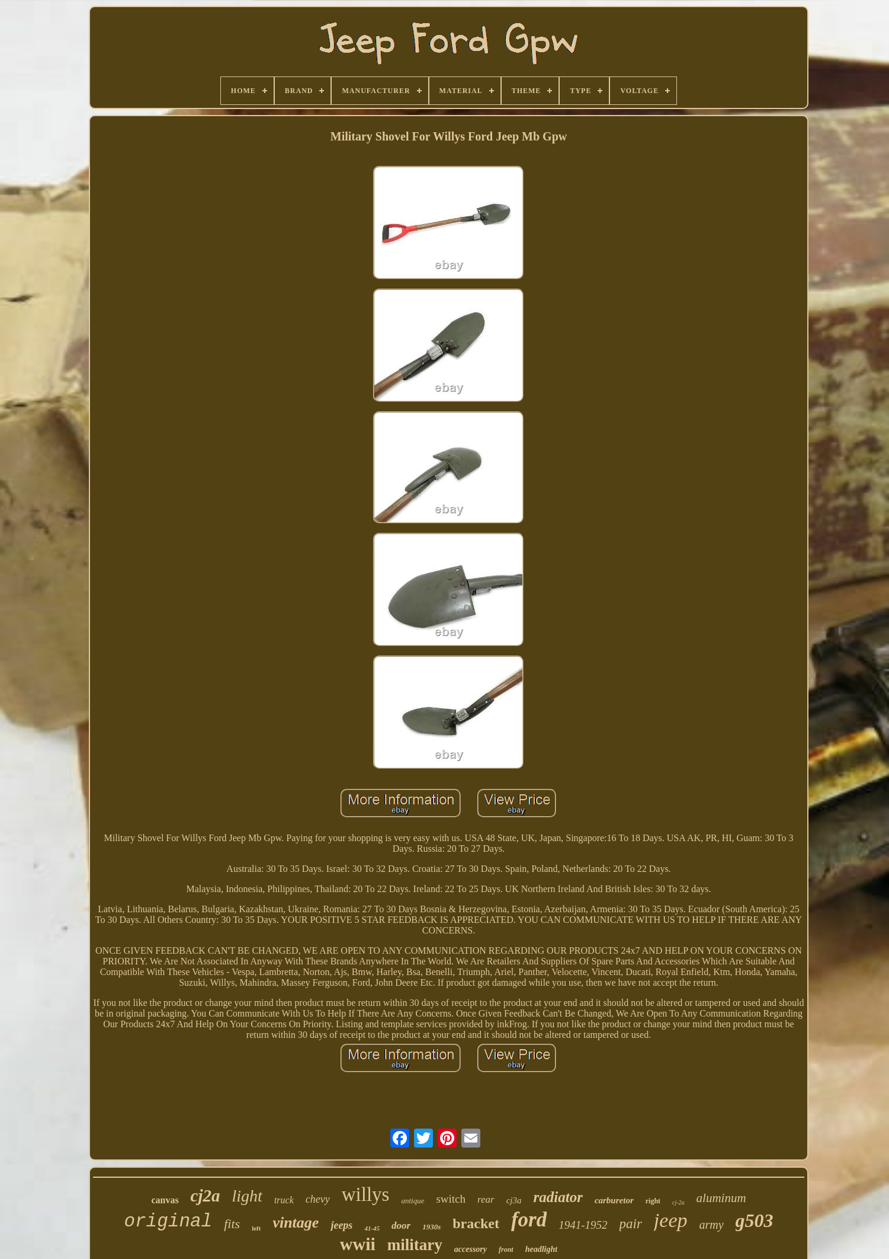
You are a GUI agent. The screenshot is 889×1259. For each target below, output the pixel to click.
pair (631, 1223)
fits (232, 1223)
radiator (558, 1197)
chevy (318, 1199)
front (506, 1249)
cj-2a (678, 1202)
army (711, 1224)
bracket (475, 1223)
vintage (295, 1222)
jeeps (341, 1225)
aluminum (721, 1198)
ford (529, 1219)
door (400, 1225)
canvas (164, 1200)
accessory (470, 1249)
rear (486, 1199)
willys (366, 1194)
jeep (671, 1220)
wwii (358, 1244)
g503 (755, 1220)
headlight (541, 1249)
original (168, 1221)
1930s (431, 1226)
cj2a (205, 1195)
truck (284, 1200)
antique (412, 1200)
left (256, 1228)
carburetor (614, 1200)
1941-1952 (583, 1225)
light (247, 1196)
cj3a (514, 1200)
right (653, 1201)
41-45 (372, 1228)
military (414, 1245)
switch (451, 1199)
